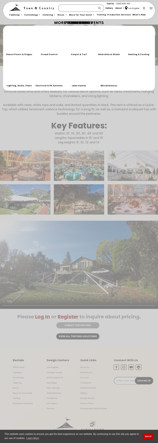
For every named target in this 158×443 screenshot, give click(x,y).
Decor (16, 387)
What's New (19, 367)
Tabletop (17, 372)
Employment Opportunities (93, 408)
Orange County (54, 372)
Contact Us (85, 382)
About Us (84, 367)
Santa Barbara (54, 393)
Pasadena (52, 398)
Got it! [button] (148, 436)
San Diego (52, 382)
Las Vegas (52, 403)
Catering (17, 382)
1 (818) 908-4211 (123, 3)
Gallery (83, 393)
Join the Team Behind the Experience (128, 33)
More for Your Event (22, 393)
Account (84, 377)
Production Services (23, 403)
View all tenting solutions (78, 336)
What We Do (86, 372)
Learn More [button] (32, 438)
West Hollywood (55, 377)
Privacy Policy (87, 403)
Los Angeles (53, 367)
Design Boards (87, 398)
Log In (42, 316)
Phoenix (50, 408)
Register (68, 316)
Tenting (16, 398)
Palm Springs (53, 387)
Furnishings (18, 377)
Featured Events (88, 387)
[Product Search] (77, 8)
